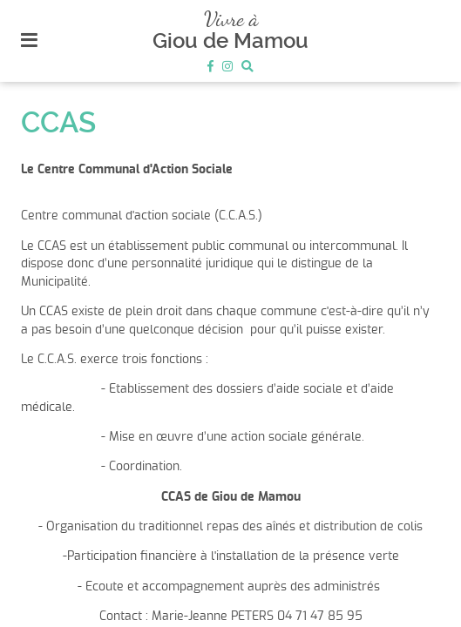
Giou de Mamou (230, 40)
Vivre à (231, 19)
